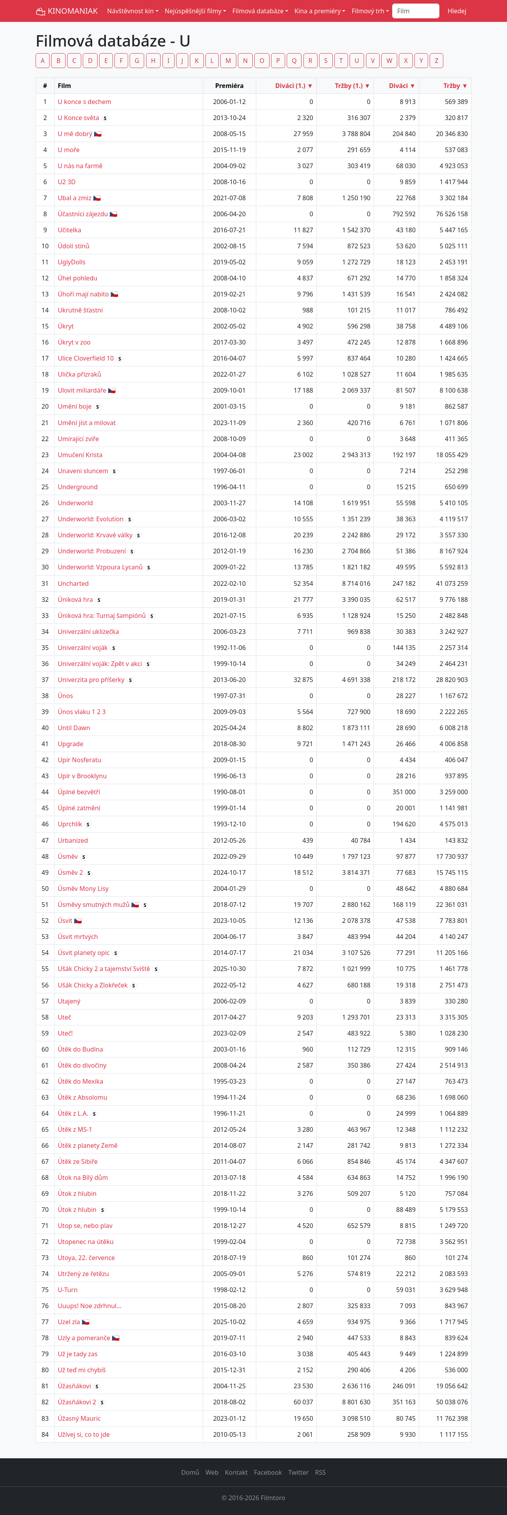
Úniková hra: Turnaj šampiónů (102, 615)
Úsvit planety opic (84, 952)
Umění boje (75, 406)
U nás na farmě (80, 166)
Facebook (268, 1472)
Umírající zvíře (78, 438)
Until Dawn (74, 727)
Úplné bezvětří (79, 792)
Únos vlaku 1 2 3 (82, 711)
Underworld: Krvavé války (95, 535)
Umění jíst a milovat (87, 422)
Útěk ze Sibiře (78, 1161)
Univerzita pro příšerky (91, 679)
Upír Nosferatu (79, 760)
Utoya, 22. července (86, 1257)
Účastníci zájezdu (83, 214)
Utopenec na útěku (86, 1241)
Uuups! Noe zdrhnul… (89, 1305)
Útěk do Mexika (80, 1081)
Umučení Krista (80, 455)
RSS (320, 1472)
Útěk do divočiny (82, 1065)
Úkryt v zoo (74, 342)
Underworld (75, 503)
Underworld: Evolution (91, 519)
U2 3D (67, 182)
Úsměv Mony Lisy (83, 888)
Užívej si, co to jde (84, 1434)
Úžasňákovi (74, 1386)
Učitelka (69, 230)
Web (211, 1472)
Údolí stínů (73, 246)
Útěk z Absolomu (82, 1097)
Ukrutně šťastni (80, 310)
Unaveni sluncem (83, 471)
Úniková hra (75, 599)
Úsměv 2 (70, 872)
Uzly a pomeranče (84, 1338)
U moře (69, 149)
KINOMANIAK (67, 11)
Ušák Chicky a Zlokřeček (93, 985)
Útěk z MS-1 (75, 1129)
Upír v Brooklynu (82, 776)
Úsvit (65, 920)
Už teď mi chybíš (82, 1370)
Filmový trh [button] (368, 11)
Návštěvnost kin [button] (130, 11)
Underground (78, 487)
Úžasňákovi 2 (77, 1402)
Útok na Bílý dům (83, 1177)
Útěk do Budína (80, 1049)
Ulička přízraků (79, 374)
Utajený (69, 1001)
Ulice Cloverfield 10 (86, 358)
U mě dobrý (75, 133)
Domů (190, 1472)
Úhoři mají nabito (83, 294)
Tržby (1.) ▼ (352, 85)
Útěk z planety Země (88, 1145)
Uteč (64, 1017)
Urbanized (73, 840)
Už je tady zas (78, 1354)
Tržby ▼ (456, 85)
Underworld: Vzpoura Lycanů (100, 567)
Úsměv (68, 856)
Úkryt (66, 326)
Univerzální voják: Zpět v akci (100, 663)
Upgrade (71, 744)
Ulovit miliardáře (82, 390)
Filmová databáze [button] (258, 11)
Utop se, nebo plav (85, 1225)
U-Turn (68, 1289)
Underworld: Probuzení (92, 551)
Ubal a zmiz (74, 198)
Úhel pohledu (77, 278)
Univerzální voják (83, 647)
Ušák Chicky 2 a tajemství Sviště (104, 968)
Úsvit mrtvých (78, 936)
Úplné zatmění (79, 808)
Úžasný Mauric (79, 1418)
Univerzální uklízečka (88, 631)
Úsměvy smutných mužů (94, 904)
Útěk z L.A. (73, 1113)
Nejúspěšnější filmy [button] (193, 11)
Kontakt (236, 1472)
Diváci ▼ (402, 85)
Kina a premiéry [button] (318, 11)
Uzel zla (69, 1322)
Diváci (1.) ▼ (294, 85)
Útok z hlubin (77, 1193)
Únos (65, 695)
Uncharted (73, 583)
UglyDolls (72, 262)
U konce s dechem (84, 101)
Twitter (298, 1472)
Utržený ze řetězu (83, 1273)
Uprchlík (70, 824)
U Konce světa (78, 117)
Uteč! (65, 1033)
